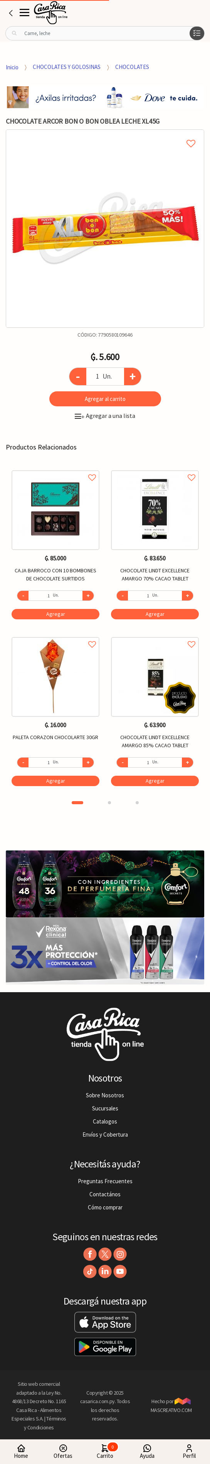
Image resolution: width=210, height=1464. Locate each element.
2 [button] (109, 802)
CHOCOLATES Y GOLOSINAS (67, 66)
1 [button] (77, 802)
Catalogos (105, 1121)
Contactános (105, 1194)
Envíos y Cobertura (105, 1134)
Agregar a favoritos (55, 469)
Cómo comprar (105, 1207)
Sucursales (105, 1108)
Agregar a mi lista (105, 135)
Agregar (55, 613)
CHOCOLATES (132, 66)
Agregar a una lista (105, 415)
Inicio (12, 66)
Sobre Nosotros (105, 1095)
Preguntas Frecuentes (105, 1181)
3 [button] (137, 802)
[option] (105, 228)
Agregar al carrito (105, 398)
